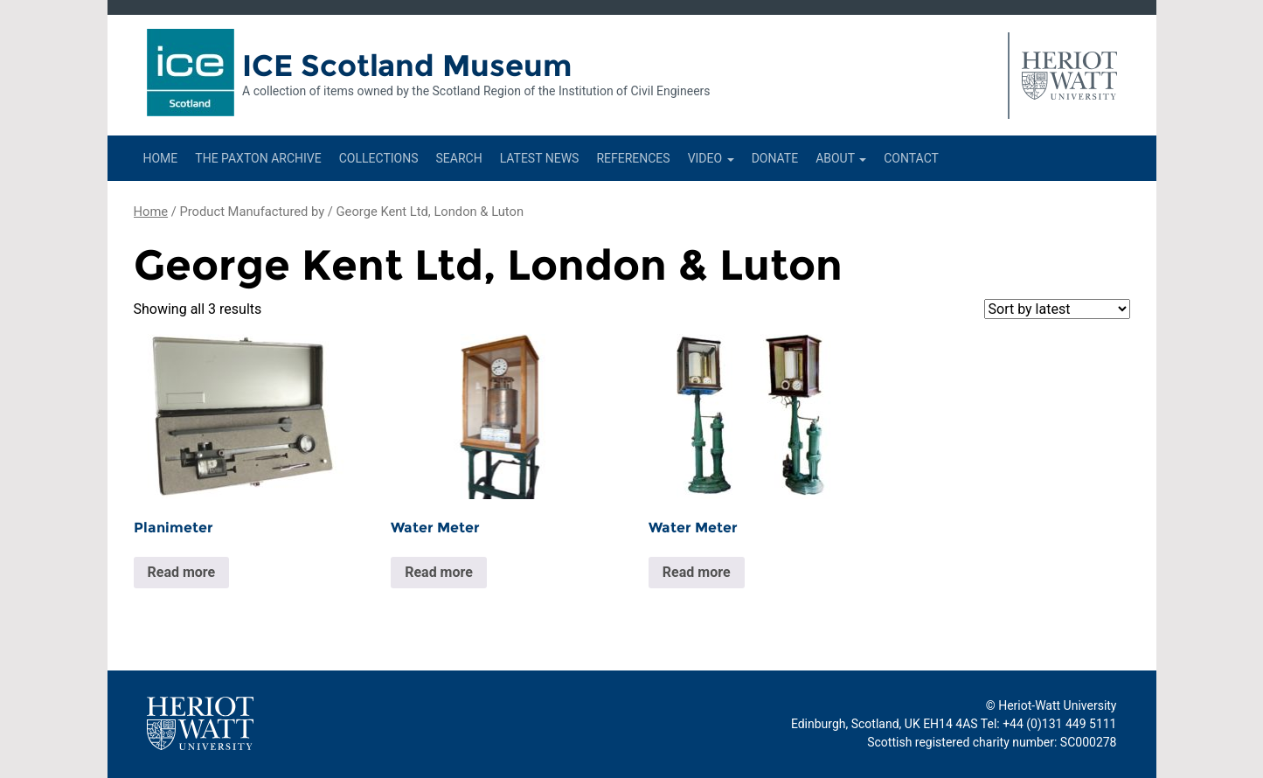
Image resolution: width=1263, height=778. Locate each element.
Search (458, 158)
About (840, 158)
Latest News (539, 158)
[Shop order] (1057, 309)
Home (160, 158)
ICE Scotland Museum (407, 65)
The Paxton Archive (258, 158)
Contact (911, 158)
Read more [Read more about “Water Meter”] (439, 572)
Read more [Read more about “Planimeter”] (182, 572)
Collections (379, 158)
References (633, 158)
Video (711, 158)
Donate (775, 158)
